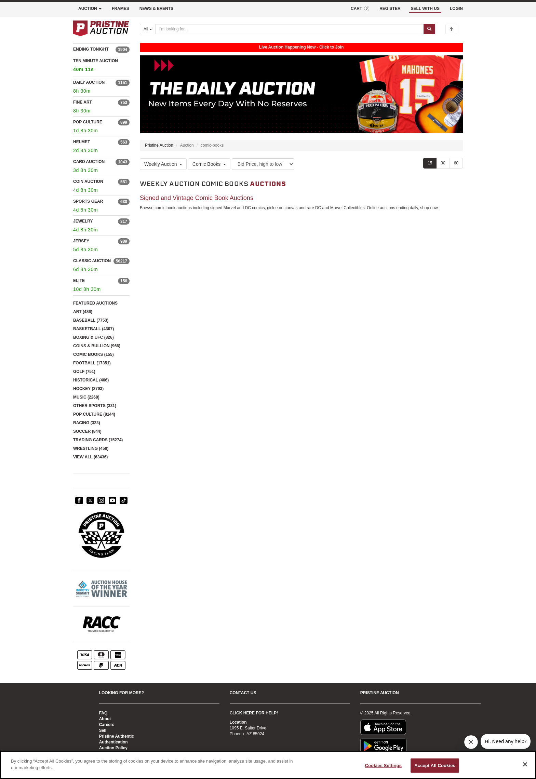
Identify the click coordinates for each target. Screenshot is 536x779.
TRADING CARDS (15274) (98, 440)
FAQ (103, 713)
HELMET (81, 141)
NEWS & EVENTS (156, 8)
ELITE (79, 280)
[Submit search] (429, 29)
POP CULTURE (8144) (94, 414)
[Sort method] (263, 164)
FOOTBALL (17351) (92, 363)
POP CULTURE (87, 122)
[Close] (525, 764)
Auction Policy (113, 748)
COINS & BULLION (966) (96, 346)
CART (360, 8)
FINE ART (82, 102)
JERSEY (81, 241)
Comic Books (209, 164)
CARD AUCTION (89, 161)
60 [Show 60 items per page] (456, 163)
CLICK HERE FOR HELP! (254, 713)
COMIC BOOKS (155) (93, 354)
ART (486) (82, 311)
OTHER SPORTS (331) (94, 405)
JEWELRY (83, 221)
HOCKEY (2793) (88, 388)
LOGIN (456, 8)
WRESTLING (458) (90, 448)
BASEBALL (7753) (90, 320)
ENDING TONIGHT (91, 49)
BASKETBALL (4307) (93, 328)
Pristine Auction (159, 145)
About (105, 718)
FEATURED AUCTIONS (95, 303)
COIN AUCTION (88, 181)
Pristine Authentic (116, 736)
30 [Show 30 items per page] (443, 163)
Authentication (113, 742)
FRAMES (120, 8)
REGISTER (389, 8)
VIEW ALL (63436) (90, 457)
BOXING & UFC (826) (93, 337)
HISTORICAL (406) (91, 380)
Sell (102, 730)
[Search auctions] (290, 29)
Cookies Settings (383, 765)
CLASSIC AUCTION (92, 260)
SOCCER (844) (87, 431)
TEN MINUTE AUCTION (101, 66)
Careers (107, 724)
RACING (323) (86, 422)
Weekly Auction (163, 164)
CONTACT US (243, 692)
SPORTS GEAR (88, 201)
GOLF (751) (84, 371)
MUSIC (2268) (86, 397)
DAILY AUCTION (89, 82)
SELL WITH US (425, 8)
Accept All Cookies (434, 765)
